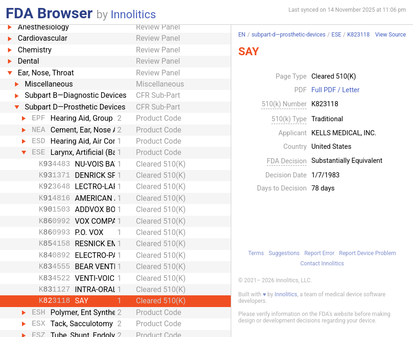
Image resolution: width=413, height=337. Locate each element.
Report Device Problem (367, 253)
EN (241, 34)
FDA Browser (49, 13)
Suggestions (284, 253)
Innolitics (133, 14)
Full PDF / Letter (335, 90)
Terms (256, 253)
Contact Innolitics (322, 263)
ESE (337, 34)
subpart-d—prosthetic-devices (288, 34)
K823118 (358, 34)
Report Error (319, 253)
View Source (390, 35)
